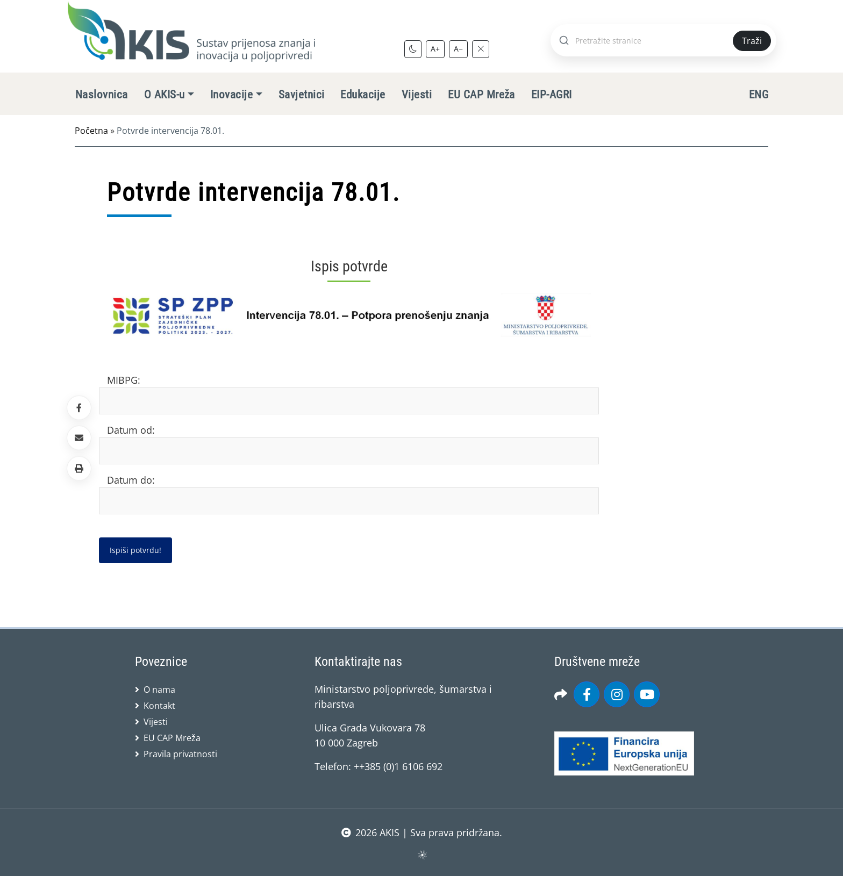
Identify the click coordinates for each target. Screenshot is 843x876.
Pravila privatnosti (180, 754)
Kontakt (159, 706)
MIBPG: (123, 380)
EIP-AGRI (551, 94)
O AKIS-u (164, 94)
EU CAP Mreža (481, 94)
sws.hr (421, 854)
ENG (758, 94)
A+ (435, 49)
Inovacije (231, 94)
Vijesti (417, 94)
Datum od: (131, 429)
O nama (159, 689)
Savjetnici (301, 94)
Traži (752, 41)
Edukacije (362, 94)
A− (458, 49)
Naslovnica (101, 94)
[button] (79, 468)
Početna (91, 131)
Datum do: (131, 479)
